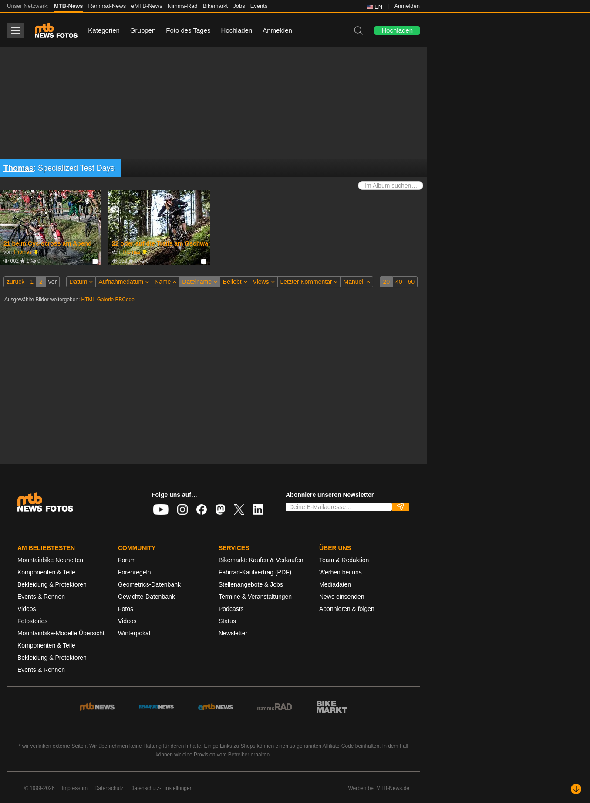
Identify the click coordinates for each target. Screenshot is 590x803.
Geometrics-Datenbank (149, 584)
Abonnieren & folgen (346, 608)
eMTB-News (146, 6)
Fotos (125, 608)
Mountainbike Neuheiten (50, 560)
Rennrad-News (107, 6)
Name (165, 281)
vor (52, 281)
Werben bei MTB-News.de (379, 788)
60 (411, 281)
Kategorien (104, 30)
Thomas (18, 168)
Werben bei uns (340, 572)
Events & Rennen (41, 596)
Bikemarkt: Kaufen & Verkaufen (261, 560)
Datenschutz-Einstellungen (162, 788)
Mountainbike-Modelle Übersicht (61, 633)
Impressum (75, 788)
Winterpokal (134, 633)
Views (264, 281)
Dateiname (199, 281)
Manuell (356, 281)
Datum (81, 281)
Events (259, 6)
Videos (26, 608)
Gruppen (142, 30)
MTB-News (68, 6)
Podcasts (231, 608)
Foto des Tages (188, 30)
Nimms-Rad (183, 6)
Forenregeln (134, 572)
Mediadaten (335, 584)
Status (227, 620)
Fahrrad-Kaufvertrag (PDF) (255, 572)
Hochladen (237, 30)
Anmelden (407, 6)
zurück (15, 281)
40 (398, 281)
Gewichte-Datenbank (146, 596)
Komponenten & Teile (46, 572)
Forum (126, 560)
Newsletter (233, 633)
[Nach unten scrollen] (576, 789)
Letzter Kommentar (309, 281)
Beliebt (235, 281)
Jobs (239, 6)
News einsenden (341, 596)
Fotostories (32, 620)
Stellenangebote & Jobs (251, 584)
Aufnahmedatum (123, 281)
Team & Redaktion (344, 560)
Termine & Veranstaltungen (255, 596)
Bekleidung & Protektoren (52, 584)
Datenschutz (109, 788)
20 (386, 281)
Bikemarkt (215, 6)
